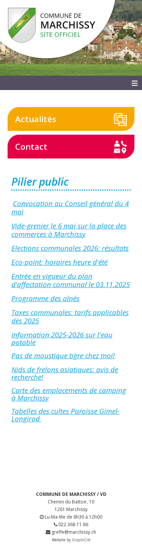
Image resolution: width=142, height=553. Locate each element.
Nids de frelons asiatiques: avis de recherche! (64, 373)
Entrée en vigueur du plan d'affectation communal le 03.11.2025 (70, 280)
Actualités (35, 118)
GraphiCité (81, 539)
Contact (31, 146)
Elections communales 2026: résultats (70, 248)
